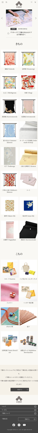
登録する (19, 389)
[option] (19, 23)
